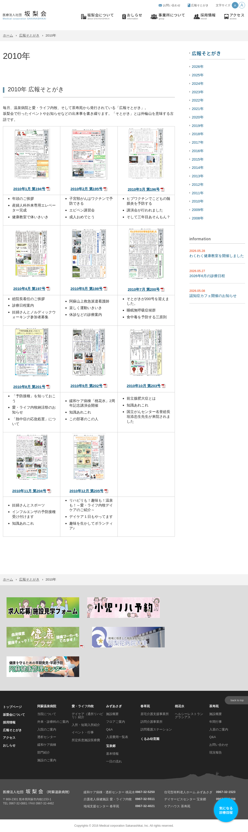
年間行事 (215, 721)
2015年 (198, 159)
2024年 (198, 83)
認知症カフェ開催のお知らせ (213, 296)
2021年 (198, 109)
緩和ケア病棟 (46, 744)
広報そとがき (200, 5)
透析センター (46, 737)
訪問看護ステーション (156, 729)
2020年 (198, 117)
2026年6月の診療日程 (207, 276)
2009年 (198, 210)
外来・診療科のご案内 (53, 721)
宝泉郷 (111, 746)
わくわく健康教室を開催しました (216, 256)
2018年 (198, 134)
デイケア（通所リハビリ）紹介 (87, 715)
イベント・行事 (83, 732)
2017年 (198, 142)
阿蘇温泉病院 (46, 706)
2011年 (198, 193)
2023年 (198, 92)
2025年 (198, 75)
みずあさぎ (114, 706)
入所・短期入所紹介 (86, 725)
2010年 (198, 201)
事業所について (171, 16)
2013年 (198, 176)
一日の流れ (114, 761)
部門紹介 (43, 752)
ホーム (8, 35)
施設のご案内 (46, 760)
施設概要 (112, 714)
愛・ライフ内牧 (83, 706)
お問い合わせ (171, 5)
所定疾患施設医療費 (86, 740)
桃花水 (179, 706)
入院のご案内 (46, 729)
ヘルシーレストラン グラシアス (189, 715)
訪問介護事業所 (151, 721)
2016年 (198, 151)
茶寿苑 (214, 706)
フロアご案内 (115, 721)
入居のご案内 (218, 729)
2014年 (198, 167)
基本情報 (112, 753)
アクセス (237, 16)
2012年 (198, 184)
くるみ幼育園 (149, 739)
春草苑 (145, 706)
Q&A (109, 729)
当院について (46, 714)
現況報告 (215, 752)
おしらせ (134, 16)
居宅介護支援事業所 (154, 714)
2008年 (198, 218)
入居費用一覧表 (117, 737)
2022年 (198, 100)
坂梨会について (100, 16)
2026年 (198, 66)
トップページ (12, 707)
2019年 (198, 126)
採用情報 (208, 16)
